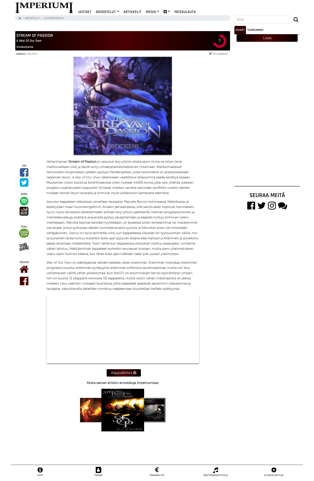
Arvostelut (106, 11)
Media (151, 11)
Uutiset (84, 11)
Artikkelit (132, 11)
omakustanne (24, 47)
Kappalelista (123, 373)
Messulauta (185, 11)
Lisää (267, 38)
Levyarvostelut (54, 18)
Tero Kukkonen (218, 53)
